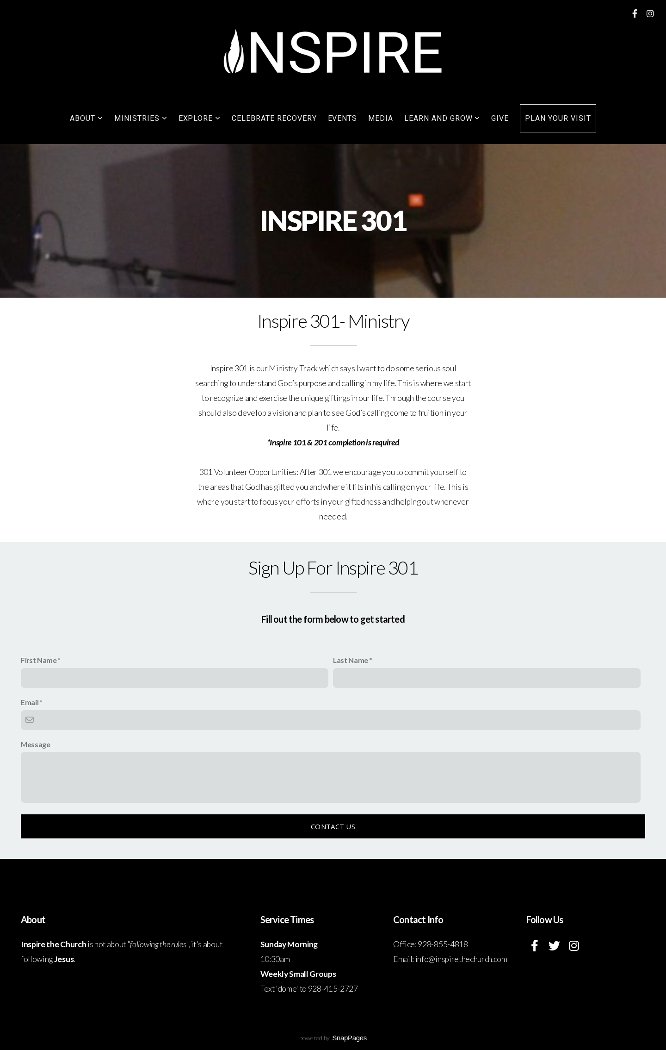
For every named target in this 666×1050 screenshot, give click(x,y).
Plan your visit (558, 118)
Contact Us (333, 826)
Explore (200, 118)
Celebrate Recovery (274, 118)
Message (35, 744)
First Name (39, 660)
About (86, 118)
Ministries (140, 118)
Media (380, 118)
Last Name (350, 660)
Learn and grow (442, 118)
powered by (333, 1038)
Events (343, 118)
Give (500, 118)
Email (29, 702)
